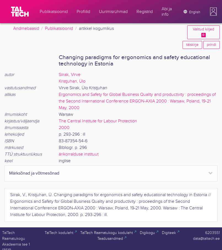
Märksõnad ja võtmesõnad (34, 173)
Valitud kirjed (203, 32)
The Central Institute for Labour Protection (98, 121)
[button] (213, 11)
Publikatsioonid (59, 28)
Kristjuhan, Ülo (72, 81)
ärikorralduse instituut (78, 154)
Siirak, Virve (70, 74)
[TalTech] (20, 11)
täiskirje (192, 45)
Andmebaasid (26, 28)
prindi (211, 45)
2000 (64, 127)
